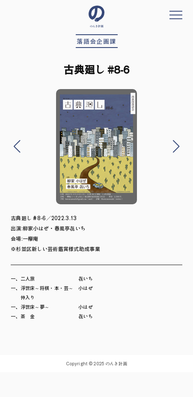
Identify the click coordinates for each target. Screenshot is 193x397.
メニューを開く (175, 15)
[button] (17, 146)
